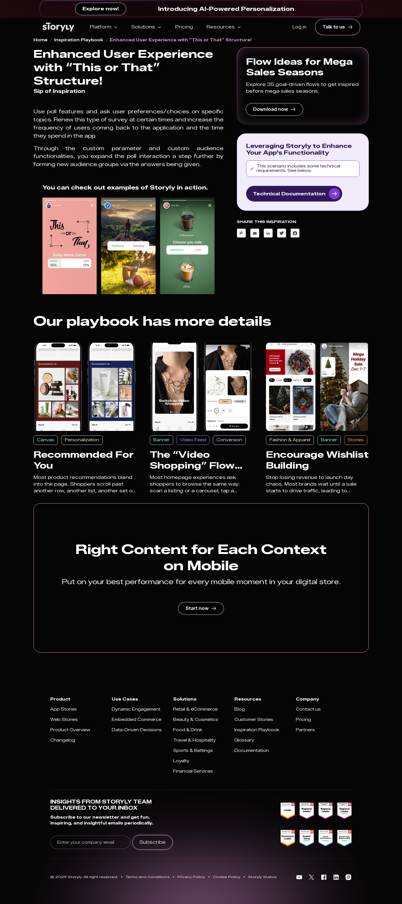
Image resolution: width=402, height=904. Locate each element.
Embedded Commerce (136, 719)
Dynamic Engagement (136, 709)
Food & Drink (187, 730)
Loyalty (181, 761)
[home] (58, 27)
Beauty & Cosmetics (195, 719)
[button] (103, 27)
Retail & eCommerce (195, 709)
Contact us (308, 709)
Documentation (251, 750)
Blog (239, 709)
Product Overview (70, 730)
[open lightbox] (69, 246)
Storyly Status (262, 877)
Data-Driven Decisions (137, 730)
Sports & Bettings (193, 750)
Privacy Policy (191, 877)
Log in (299, 27)
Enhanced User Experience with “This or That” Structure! (181, 40)
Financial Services (193, 771)
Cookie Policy (226, 877)
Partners (305, 730)
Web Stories (64, 719)
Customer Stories (253, 719)
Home (40, 40)
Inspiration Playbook (78, 40)
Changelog (62, 740)
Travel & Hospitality (194, 740)
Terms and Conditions (148, 877)
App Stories (63, 709)
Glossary (244, 740)
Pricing (184, 27)
